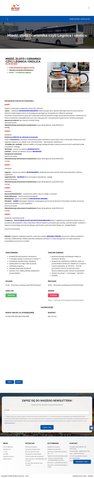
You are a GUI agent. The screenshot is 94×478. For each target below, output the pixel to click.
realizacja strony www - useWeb (83, 476)
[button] (89, 8)
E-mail (7, 410)
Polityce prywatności (10, 423)
